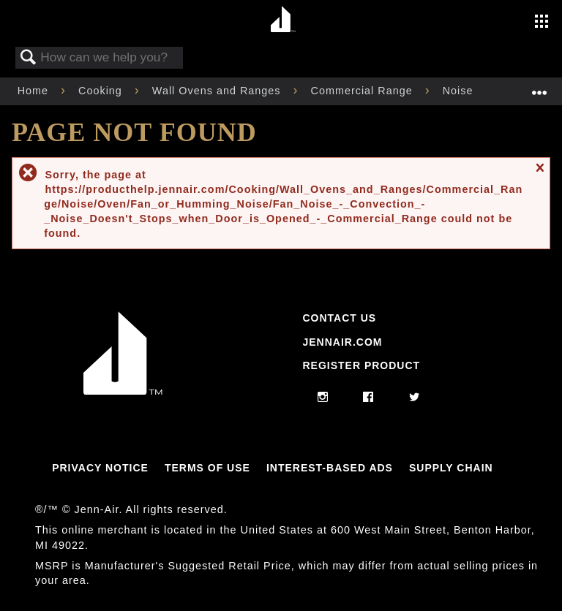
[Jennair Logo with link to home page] (123, 391)
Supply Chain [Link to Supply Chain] (451, 468)
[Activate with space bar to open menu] (541, 22)
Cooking (102, 90)
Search (28, 58)
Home (35, 90)
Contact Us (339, 318)
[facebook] (368, 398)
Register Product (361, 365)
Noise (460, 90)
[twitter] (414, 398)
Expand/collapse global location (539, 86)
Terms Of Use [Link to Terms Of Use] (207, 468)
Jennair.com (342, 342)
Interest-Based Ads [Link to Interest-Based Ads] (329, 468)
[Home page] (283, 20)
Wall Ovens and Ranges (218, 90)
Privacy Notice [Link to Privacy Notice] (100, 468)
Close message (539, 174)
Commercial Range (363, 90)
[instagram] (323, 398)
